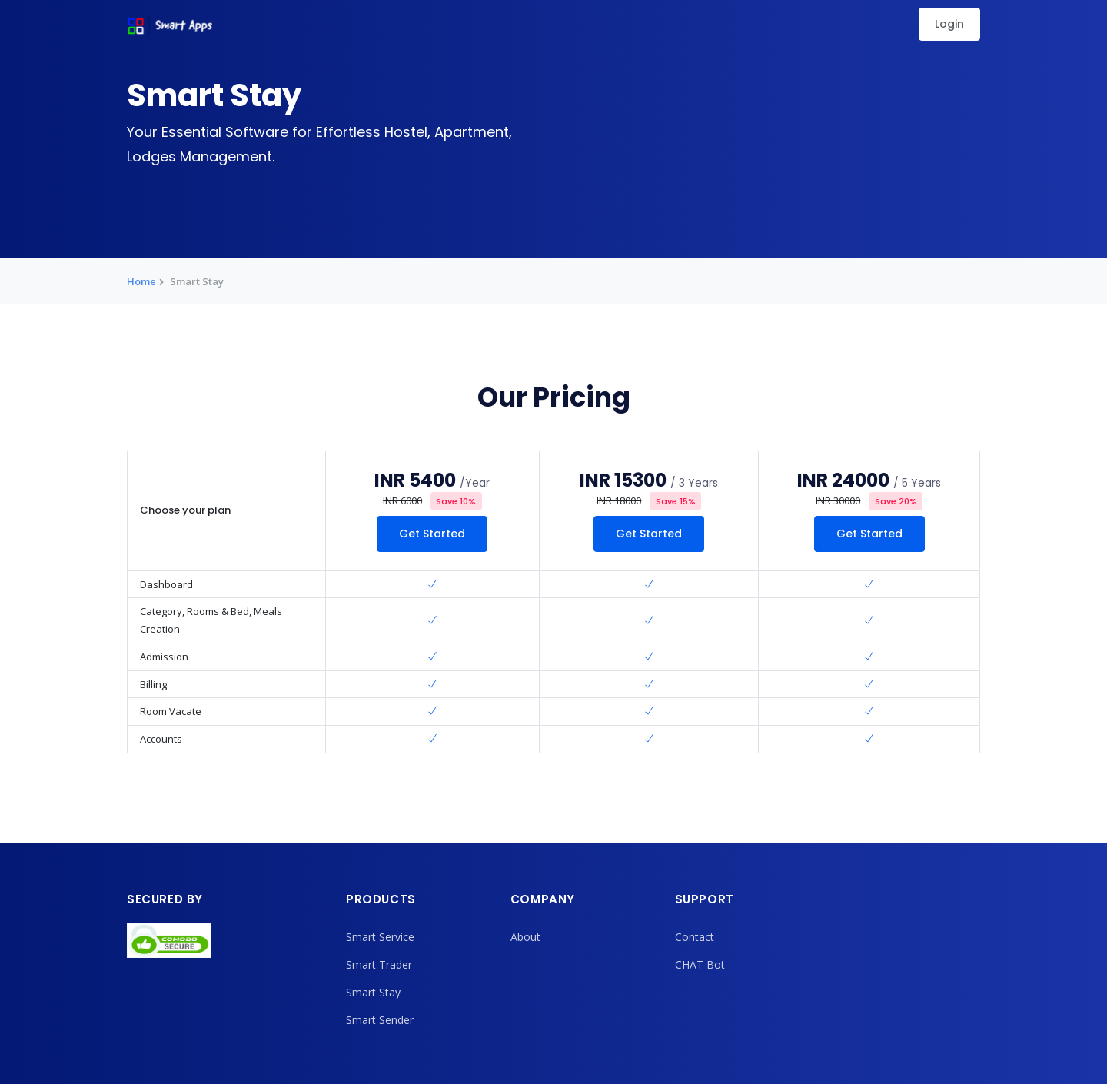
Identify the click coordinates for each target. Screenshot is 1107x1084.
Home (141, 281)
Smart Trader (379, 964)
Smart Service (380, 936)
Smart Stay (373, 992)
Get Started (432, 533)
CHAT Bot (700, 964)
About (525, 936)
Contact (694, 936)
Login (949, 24)
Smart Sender (380, 1020)
